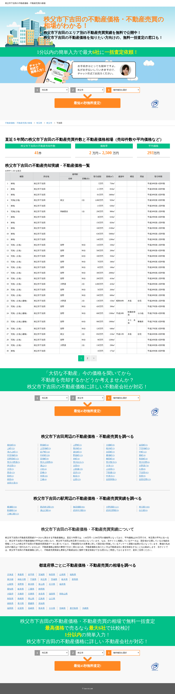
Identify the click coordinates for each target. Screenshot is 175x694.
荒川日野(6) (144, 462)
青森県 (21, 574)
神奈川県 (22, 579)
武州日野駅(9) (112, 510)
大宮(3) (10, 469)
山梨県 (10, 584)
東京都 (10, 579)
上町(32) (11, 448)
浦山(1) (43, 466)
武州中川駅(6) (79, 510)
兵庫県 (31, 594)
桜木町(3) (110, 448)
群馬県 (75, 579)
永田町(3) (110, 452)
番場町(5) (110, 455)
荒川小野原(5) (13, 462)
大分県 (52, 608)
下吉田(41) (144, 472)
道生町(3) (77, 452)
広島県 (41, 599)
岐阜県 (21, 589)
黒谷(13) (11, 472)
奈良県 (41, 594)
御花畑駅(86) (79, 507)
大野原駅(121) (112, 507)
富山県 (41, 584)
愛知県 (10, 589)
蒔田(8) (10, 479)
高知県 (41, 603)
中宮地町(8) (12, 455)
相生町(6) (11, 445)
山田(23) (77, 479)
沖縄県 (85, 608)
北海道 (10, 574)
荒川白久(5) (78, 462)
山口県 (52, 599)
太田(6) (76, 466)
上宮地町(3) (45, 448)
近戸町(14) (45, 452)
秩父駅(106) (144, 507)
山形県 (62, 574)
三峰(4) (43, 479)
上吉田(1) (110, 469)
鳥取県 (10, 599)
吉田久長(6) (12, 483)
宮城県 (41, 574)
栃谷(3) (76, 476)
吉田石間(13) (145, 479)
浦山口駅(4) (45, 510)
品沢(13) (77, 472)
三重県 (31, 589)
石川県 (52, 584)
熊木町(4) (77, 448)
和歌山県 (63, 594)
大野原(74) (144, 466)
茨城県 (54, 579)
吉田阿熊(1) (111, 479)
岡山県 (31, 599)
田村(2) (10, 476)
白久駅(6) (143, 510)
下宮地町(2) (144, 448)
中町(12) (143, 452)
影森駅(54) (12, 510)
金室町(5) (143, 445)
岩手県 (31, 574)
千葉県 (33, 579)
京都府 (21, 594)
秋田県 (52, 574)
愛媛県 (31, 603)
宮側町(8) (44, 459)
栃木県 (64, 579)
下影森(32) (111, 472)
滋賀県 (52, 594)
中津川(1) (110, 476)
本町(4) (76, 459)
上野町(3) (77, 445)
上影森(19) (78, 469)
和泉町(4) (143, 459)
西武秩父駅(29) (47, 507)
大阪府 (10, 594)
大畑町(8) (110, 445)
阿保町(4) (44, 445)
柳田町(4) (110, 459)
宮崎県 (62, 608)
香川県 (21, 603)
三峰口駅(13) (13, 514)
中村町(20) (45, 455)
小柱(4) (43, 469)
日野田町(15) (13, 459)
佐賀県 (21, 608)
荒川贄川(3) (111, 462)
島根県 (21, 599)
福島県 (73, 574)
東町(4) (142, 455)
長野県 (21, 584)
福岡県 (10, 608)
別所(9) (142, 476)
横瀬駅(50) (12, 507)
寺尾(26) (44, 476)
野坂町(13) (78, 455)
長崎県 (31, 608)
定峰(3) (43, 472)
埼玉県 (44, 579)
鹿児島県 (74, 608)
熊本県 (41, 608)
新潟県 (31, 584)
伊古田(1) (11, 466)
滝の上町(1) (12, 452)
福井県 (62, 584)
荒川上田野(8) (46, 462)
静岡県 (41, 589)
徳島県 (10, 603)
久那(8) (142, 469)
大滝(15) (110, 466)
